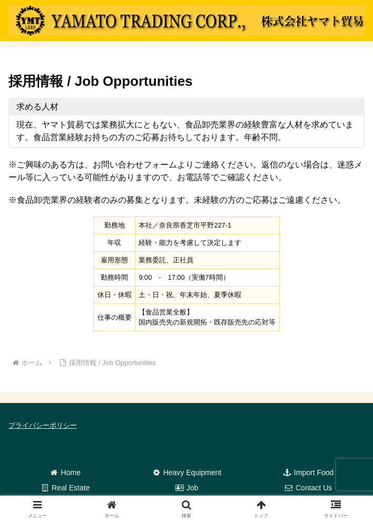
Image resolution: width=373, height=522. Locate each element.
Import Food (307, 472)
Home (65, 472)
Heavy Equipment (186, 472)
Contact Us (308, 488)
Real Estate (65, 488)
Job (186, 488)
